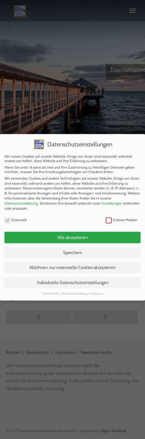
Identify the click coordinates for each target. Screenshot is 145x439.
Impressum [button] (96, 288)
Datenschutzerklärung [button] (75, 288)
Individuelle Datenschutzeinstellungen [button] (72, 277)
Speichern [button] (72, 247)
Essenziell (15, 214)
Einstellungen (111, 197)
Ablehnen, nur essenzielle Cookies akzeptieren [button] (72, 262)
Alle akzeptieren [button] (72, 232)
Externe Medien (121, 214)
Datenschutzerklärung (21, 197)
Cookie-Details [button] (51, 288)
